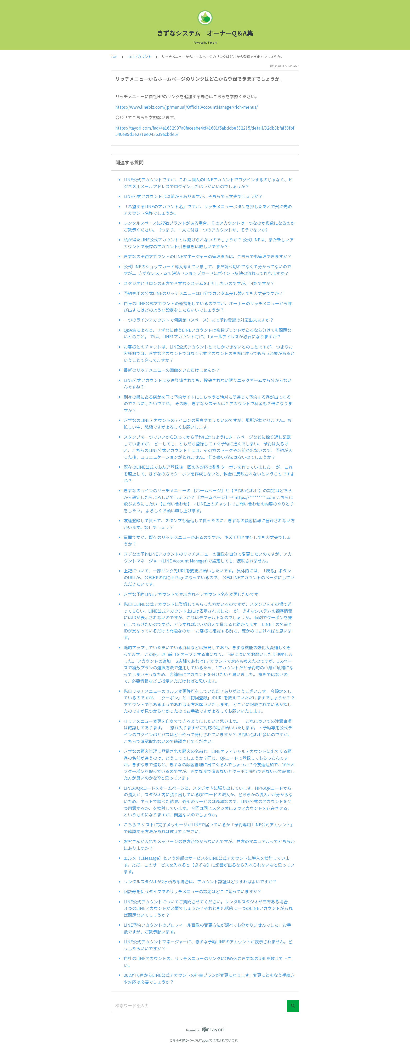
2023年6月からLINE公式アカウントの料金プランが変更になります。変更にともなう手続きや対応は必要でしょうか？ (209, 978)
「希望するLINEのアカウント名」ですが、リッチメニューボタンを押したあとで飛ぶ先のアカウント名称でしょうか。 (208, 209)
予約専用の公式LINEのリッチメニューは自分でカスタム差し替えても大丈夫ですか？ (203, 293)
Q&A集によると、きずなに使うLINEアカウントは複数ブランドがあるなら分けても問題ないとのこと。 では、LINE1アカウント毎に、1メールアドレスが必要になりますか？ (207, 333)
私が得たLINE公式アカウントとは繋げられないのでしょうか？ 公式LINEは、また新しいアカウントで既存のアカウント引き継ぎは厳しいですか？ (209, 242)
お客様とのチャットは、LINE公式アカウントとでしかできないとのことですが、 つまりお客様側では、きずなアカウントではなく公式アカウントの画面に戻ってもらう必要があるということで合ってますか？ (209, 353)
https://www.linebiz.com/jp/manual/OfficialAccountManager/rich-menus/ (186, 107)
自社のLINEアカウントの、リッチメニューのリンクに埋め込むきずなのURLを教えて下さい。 (207, 961)
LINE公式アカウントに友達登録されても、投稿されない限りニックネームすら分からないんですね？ (208, 383)
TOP (114, 56)
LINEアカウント (139, 56)
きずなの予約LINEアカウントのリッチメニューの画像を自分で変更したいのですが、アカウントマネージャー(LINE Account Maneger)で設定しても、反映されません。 (208, 557)
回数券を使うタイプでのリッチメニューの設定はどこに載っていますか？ (192, 891)
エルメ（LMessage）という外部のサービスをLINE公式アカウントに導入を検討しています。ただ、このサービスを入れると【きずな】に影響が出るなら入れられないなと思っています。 (209, 864)
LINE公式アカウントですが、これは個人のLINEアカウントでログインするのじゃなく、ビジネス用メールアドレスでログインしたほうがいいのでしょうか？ (208, 182)
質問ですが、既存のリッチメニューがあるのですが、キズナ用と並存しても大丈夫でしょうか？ (207, 540)
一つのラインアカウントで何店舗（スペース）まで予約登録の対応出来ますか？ (199, 320)
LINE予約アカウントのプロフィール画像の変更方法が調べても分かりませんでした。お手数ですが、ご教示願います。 (207, 928)
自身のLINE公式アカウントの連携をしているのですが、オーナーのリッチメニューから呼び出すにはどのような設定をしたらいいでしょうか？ (208, 306)
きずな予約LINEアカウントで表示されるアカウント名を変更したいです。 (193, 594)
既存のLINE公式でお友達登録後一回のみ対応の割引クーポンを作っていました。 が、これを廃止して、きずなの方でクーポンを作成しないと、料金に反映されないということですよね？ (209, 473)
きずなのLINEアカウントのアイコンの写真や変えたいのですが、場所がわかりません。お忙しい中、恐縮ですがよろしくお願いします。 (208, 423)
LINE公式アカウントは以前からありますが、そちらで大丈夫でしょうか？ (193, 196)
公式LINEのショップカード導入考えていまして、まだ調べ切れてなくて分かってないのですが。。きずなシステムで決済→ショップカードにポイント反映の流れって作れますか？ (207, 269)
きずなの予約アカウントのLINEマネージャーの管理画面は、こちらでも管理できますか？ (208, 256)
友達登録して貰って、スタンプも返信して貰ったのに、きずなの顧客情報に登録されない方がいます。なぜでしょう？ (209, 523)
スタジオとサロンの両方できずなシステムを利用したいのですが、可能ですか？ (199, 283)
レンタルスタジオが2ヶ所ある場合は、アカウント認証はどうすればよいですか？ (200, 881)
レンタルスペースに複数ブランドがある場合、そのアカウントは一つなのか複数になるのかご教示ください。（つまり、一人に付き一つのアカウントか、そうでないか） (209, 226)
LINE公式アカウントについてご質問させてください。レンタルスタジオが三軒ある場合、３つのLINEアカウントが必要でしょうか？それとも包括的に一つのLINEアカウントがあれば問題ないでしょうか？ (208, 908)
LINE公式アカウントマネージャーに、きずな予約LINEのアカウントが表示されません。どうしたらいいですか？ (208, 944)
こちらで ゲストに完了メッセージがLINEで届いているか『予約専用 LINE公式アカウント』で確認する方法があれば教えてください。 (209, 827)
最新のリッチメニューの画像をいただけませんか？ (172, 370)
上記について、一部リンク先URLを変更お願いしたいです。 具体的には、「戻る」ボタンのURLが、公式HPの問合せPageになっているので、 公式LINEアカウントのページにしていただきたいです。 (209, 577)
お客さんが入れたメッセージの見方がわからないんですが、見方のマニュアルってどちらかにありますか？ (209, 844)
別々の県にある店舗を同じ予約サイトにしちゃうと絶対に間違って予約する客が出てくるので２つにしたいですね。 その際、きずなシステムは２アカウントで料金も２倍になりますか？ (208, 403)
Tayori (204, 1040)
